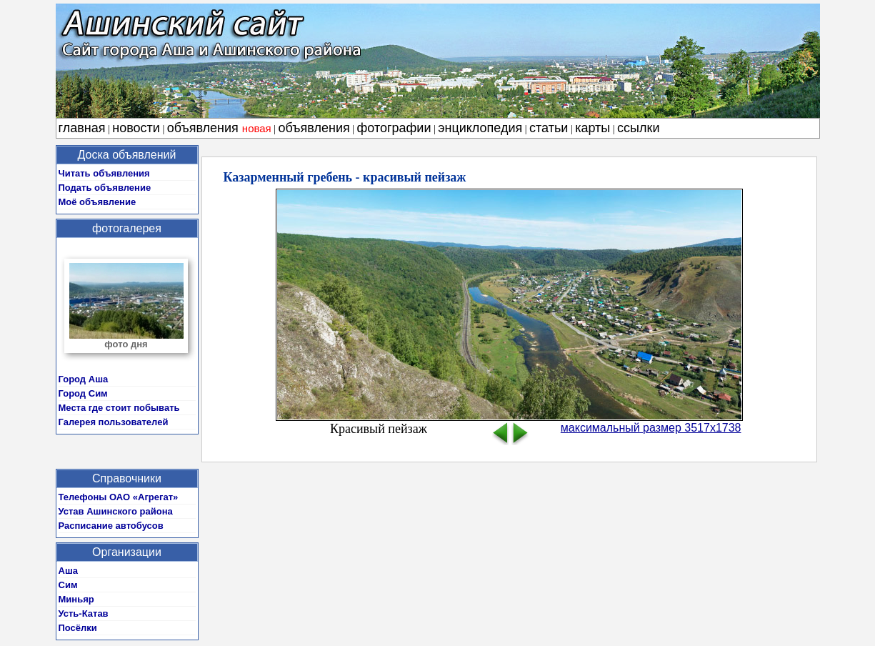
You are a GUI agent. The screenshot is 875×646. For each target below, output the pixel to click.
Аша (68, 570)
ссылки (638, 128)
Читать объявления (104, 173)
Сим (68, 585)
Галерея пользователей (114, 422)
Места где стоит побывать (119, 407)
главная (82, 128)
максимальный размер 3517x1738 (651, 428)
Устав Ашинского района (116, 511)
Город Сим (83, 393)
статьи (548, 128)
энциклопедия (480, 128)
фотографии (394, 128)
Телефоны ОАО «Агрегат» (119, 497)
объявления (219, 128)
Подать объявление (105, 187)
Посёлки (78, 627)
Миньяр (76, 599)
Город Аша (84, 379)
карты (592, 128)
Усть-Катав (84, 613)
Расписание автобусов (111, 525)
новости (136, 128)
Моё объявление (97, 202)
